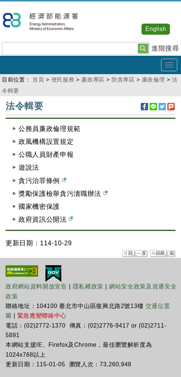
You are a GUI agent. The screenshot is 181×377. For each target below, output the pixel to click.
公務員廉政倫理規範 (49, 128)
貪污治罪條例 (42, 180)
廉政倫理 (153, 79)
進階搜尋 (165, 48)
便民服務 (63, 79)
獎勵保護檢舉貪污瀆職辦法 (62, 193)
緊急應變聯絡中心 (41, 315)
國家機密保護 (39, 206)
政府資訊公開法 (45, 219)
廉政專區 (93, 79)
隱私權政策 (88, 286)
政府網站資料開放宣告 (36, 286)
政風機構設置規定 (46, 141)
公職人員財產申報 (46, 154)
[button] (143, 48)
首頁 (38, 79)
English (155, 29)
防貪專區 (123, 79)
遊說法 (28, 167)
